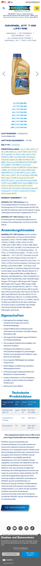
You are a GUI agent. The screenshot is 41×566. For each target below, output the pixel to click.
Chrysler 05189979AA (18, 167)
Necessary (10, 563)
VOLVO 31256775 (20, 186)
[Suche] (3, 8)
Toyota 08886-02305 (14, 183)
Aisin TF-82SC (20, 154)
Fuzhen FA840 (26, 170)
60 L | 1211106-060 (19, 118)
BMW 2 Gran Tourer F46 (9, 162)
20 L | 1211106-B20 (19, 115)
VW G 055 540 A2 (15, 188)
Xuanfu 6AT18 (25, 191)
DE (3, 2)
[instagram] (20, 528)
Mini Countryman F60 (21, 178)
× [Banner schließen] (39, 535)
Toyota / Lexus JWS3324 (17, 180)
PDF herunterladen (15, 508)
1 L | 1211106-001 (20, 103)
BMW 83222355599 (25, 162)
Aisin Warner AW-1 (28, 160)
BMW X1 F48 (10, 165)
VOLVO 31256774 (7, 186)
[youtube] (15, 528)
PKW (25, 198)
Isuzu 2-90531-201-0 (13, 175)
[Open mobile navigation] (37, 8)
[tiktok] (32, 528)
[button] (3, 74)
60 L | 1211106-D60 (19, 121)
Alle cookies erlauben (30, 554)
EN (10, 2)
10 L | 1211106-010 (19, 109)
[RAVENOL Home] (20, 9)
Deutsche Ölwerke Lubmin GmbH (16, 17)
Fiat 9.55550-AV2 (14, 170)
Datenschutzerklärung (20, 548)
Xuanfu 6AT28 (11, 193)
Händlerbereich (32, 2)
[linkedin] (26, 528)
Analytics (9, 560)
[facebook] (9, 528)
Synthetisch (15, 145)
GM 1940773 (20, 173)
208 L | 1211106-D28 (19, 127)
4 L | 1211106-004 (20, 106)
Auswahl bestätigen (10, 554)
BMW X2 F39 (20, 165)
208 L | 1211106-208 (19, 124)
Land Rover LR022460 (29, 175)
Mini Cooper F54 (7, 178)
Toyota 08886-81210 (30, 183)
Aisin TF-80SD (22, 152)
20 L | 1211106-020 (19, 112)
